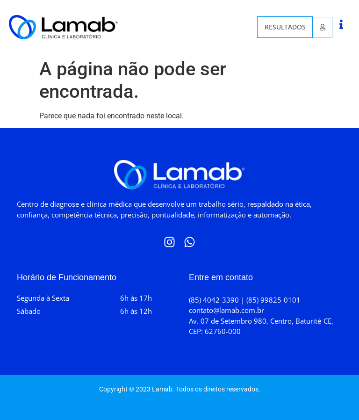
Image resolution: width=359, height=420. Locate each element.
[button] (341, 24)
